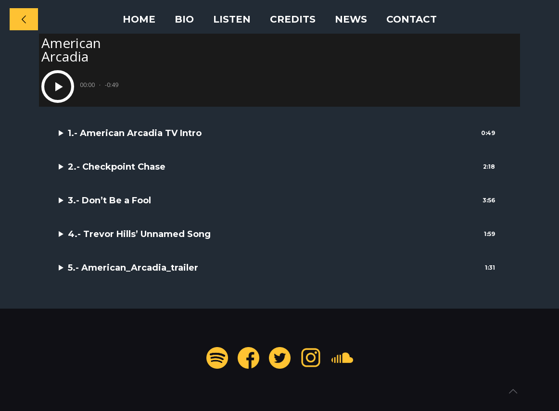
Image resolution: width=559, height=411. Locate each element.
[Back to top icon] (513, 391)
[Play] (57, 86)
